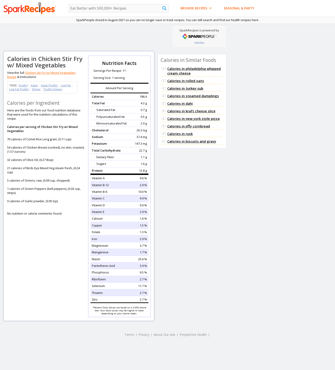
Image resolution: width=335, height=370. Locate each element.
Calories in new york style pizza (193, 118)
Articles (199, 43)
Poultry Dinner (53, 89)
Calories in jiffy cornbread (188, 126)
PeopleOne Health (193, 334)
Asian (34, 85)
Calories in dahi (180, 103)
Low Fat (66, 85)
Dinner (36, 89)
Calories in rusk (180, 133)
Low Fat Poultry (19, 89)
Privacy (144, 334)
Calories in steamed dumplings (193, 96)
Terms (129, 334)
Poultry (23, 85)
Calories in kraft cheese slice (191, 111)
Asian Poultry (49, 85)
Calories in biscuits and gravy (191, 141)
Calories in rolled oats (185, 80)
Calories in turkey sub (185, 88)
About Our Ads (164, 334)
